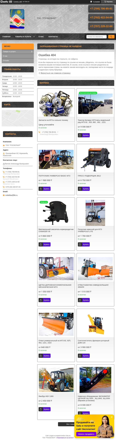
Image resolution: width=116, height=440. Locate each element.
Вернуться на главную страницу (56, 73)
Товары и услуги (23, 37)
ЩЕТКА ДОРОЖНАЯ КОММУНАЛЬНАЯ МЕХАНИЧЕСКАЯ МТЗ (55, 286)
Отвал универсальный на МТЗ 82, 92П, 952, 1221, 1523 (55, 342)
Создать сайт (17, 1)
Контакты (53, 37)
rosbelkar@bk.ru (11, 195)
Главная (6, 37)
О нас (41, 37)
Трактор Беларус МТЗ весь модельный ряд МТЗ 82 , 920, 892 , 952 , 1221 (94, 121)
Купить (86, 135)
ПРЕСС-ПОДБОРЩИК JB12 (89, 176)
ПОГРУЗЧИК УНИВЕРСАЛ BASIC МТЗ (54, 176)
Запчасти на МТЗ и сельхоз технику (53, 120)
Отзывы (6, 60)
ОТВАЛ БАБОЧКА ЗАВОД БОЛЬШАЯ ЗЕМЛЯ (93, 286)
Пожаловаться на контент (65, 438)
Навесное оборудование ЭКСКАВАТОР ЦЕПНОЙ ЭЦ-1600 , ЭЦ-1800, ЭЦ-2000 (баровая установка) (94, 398)
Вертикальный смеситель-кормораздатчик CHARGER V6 (56, 230)
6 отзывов (96, 1)
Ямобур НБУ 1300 (46, 396)
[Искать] (111, 36)
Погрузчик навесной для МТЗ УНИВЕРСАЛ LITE (90, 230)
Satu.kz (68, 435)
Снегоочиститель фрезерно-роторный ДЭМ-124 (93, 342)
